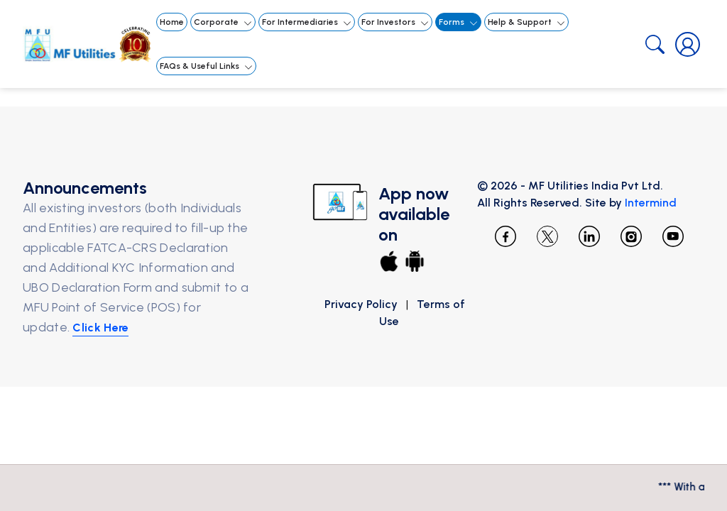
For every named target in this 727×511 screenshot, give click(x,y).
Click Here (122, 347)
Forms (459, 22)
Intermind (678, 202)
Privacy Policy (361, 304)
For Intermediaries (307, 22)
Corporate (223, 22)
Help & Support (527, 22)
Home (172, 22)
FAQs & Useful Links (207, 66)
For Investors (395, 22)
